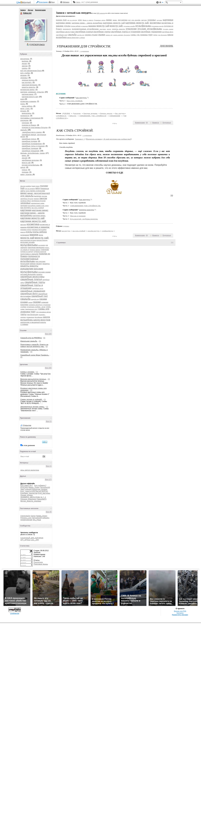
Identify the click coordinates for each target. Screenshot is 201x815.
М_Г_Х (43, 497)
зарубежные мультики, (30, 160)
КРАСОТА (72, 116)
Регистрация (43, 2)
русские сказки (44, 272)
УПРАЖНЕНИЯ (114, 116)
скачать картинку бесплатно (121, 35)
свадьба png (35, 299)
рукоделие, (24, 120)
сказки (37, 302)
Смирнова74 (41, 499)
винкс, (24, 156)
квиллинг (23, 224)
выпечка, (25, 61)
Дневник (166, 45)
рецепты (46, 264)
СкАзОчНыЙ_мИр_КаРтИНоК (31, 538)
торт (33, 311)
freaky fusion (36, 186)
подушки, (25, 172)
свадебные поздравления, (32, 144)
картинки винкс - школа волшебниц (87, 23)
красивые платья (25, 229)
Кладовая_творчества (29, 493)
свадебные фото (29, 293)
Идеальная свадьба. (28, 341)
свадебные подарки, (30, 141)
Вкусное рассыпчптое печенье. (33, 379)
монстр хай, (26, 163)
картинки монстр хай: (33, 221)
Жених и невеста (88, 20)
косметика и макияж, (28, 101)
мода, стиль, (25, 109)
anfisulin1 (45, 518)
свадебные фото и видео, (32, 132)
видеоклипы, (27, 113)
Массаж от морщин (78, 216)
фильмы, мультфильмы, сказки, (32, 153)
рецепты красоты (29, 266)
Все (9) (49, 512)
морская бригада (41, 240)
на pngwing (41, 245)
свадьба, (23, 130)
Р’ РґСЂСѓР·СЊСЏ (37, 45)
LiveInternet (24, 2)
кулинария (24, 235)
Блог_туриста (25, 491)
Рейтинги (66, 2)
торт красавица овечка (43, 312)
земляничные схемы (37, 203)
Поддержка (157, 2)
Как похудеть (120, 113)
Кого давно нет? (26, 485)
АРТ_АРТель (25, 540)
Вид (161, 3)
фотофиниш (39, 317)
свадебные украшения (32, 291)
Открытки (27, 425)
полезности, (25, 116)
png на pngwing (30, 188)
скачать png (109, 35)
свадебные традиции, (30, 148)
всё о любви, (25, 73)
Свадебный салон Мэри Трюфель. (34, 355)
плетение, (25, 123)
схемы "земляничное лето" (29, 309)
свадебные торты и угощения (125, 31)
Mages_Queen (34, 487)
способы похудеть (94, 231)
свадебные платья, (29, 139)
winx (37, 188)
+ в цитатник (84, 51)
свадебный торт (39, 296)
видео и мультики (37, 191)
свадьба (25, 298)
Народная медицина (90, 113)
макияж (34, 234)
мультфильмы (29, 244)
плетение (45, 250)
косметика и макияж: (38, 227)
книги (22, 99)
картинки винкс (40, 210)
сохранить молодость (36, 305)
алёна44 (28, 489)
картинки (25, 210)
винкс (23, 193)
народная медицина (36, 247)
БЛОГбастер (36, 491)
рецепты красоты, (29, 87)
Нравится (155, 122)
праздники (103, 29)
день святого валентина (29, 470)
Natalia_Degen (41, 516)
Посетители (38, 562)
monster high (61, 20)
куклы (29, 232)
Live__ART (35, 540)
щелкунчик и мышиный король (33, 322)
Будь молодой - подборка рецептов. (84, 219)
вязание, (23, 75)
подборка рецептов (40, 251)
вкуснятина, (25, 59)
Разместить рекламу (180, 807)
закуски (43, 198)
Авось (78, 2)
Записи (23, 10)
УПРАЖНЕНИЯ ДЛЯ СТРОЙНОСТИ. (85, 206)
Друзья (30, 10)
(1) (37, 372)
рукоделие (26, 268)
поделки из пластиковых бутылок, (35, 128)
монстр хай (27, 237)
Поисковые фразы (41, 564)
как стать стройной (38, 208)
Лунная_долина (26, 495)
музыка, (23, 111)
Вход (53, 2)
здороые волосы (28, 80)
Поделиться (166, 122)
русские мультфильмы (31, 270)
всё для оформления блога (31, 71)
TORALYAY (21, 13)
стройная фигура (107, 231)
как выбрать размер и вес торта (38, 205)
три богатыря (32, 314)
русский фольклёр (28, 274)
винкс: (30, 193)
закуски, (25, 66)
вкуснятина (40, 193)
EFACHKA (24, 487)
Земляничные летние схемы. (32, 407)
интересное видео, (27, 90)
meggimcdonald (26, 520)
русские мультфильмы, (31, 165)
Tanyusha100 (45, 487)
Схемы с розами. (27, 372)
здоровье (25, 203)
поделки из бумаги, (29, 125)
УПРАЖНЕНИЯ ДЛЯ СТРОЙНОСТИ (92, 116)
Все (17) (48, 479)
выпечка (37, 196)
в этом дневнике (28, 445)
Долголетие (77, 113)
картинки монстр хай (32, 218)
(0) (44, 338)
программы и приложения (30, 118)
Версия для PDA (180, 803)
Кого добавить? (40, 485)
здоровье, (24, 78)
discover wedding (25, 186)
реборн (33, 264)
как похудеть (25, 208)
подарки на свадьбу (26, 251)
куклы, (22, 104)
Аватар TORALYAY (35, 29)
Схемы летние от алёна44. (31, 399)
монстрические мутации (28, 240)
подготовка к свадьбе (29, 254)
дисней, (25, 158)
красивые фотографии (39, 229)
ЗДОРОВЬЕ (66, 113)
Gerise (33, 516)
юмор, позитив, (26, 174)
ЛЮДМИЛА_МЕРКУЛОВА (30, 497)
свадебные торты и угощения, (33, 146)
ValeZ (22, 489)
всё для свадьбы (134, 20)
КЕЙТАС (45, 491)
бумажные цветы (100, 20)
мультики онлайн (27, 242)
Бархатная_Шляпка (39, 489)
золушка (23, 205)
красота (22, 232)
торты (23, 314)
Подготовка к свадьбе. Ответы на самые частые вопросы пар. (34, 345)
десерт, (24, 64)
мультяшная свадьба (157, 26)
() (147, 122)
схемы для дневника (139, 35)
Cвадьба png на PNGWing (31, 338)
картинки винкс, (28, 94)
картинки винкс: (39, 216)
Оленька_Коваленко (28, 499)
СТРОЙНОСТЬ (61, 116)
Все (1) (49, 421)
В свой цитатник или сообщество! (116, 139)
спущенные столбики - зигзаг (36, 307)
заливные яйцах (25, 201)
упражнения (30, 317)
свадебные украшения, (31, 151)
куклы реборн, (27, 106)
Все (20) (48, 334)
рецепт (39, 264)
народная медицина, (30, 85)
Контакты (180, 805)
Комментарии (40, 10)
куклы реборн (40, 232)
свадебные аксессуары (32, 276)
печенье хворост (35, 249)
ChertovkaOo (25, 516)
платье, (25, 170)
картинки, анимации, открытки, (32, 92)
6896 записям (100, 13)
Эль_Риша (37, 520)
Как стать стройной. (75, 101)
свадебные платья (31, 279)
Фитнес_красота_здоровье (30, 501)
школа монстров (41, 320)
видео (28, 191)
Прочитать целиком (94, 139)
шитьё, (23, 167)
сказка (30, 302)
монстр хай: (42, 237)
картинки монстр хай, (30, 97)
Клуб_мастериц (44, 493)
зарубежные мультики (38, 201)
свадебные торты (35, 282)
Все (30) (48, 368)
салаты (39, 274)
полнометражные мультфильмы (29, 260)
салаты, (25, 68)
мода (41, 235)
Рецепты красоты (106, 113)
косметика (33, 224)
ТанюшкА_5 (80, 139)
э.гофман (24, 324)
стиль (48, 307)
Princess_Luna (25, 518)
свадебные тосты (37, 288)
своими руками (91, 35)
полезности (34, 256)
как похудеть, (27, 82)
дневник (36, 198)
